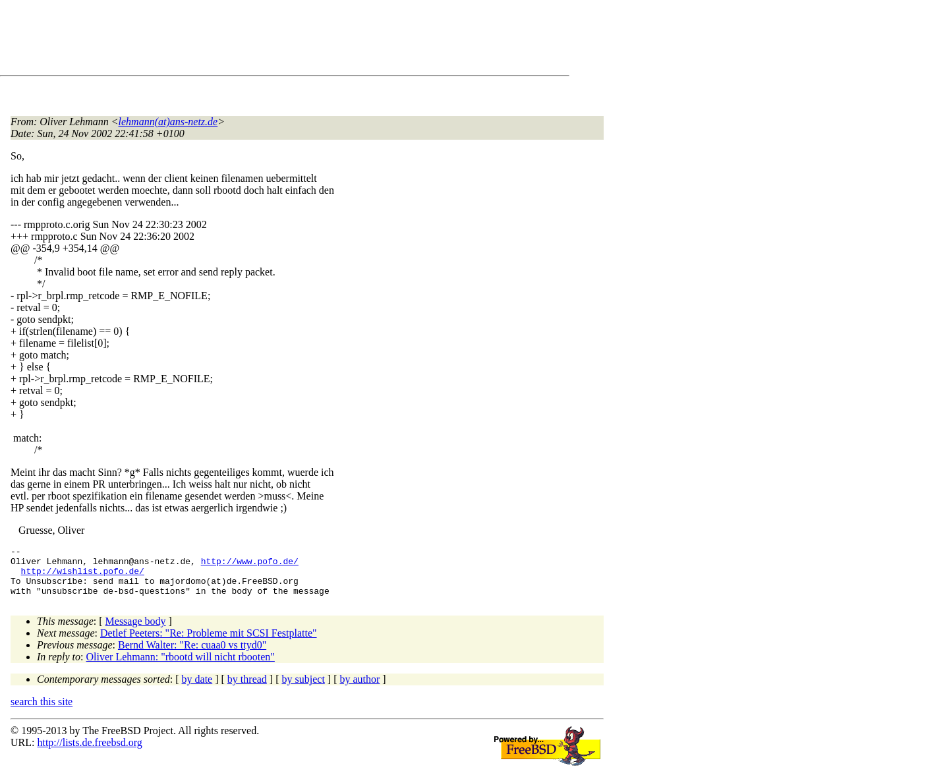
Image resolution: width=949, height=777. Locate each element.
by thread (247, 689)
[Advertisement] (250, 40)
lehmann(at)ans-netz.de (168, 121)
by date (197, 689)
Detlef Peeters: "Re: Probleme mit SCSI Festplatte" (208, 642)
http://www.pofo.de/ (250, 565)
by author (359, 689)
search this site (41, 711)
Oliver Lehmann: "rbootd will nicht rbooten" (180, 666)
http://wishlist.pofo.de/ (82, 577)
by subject (303, 689)
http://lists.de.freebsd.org (89, 752)
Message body (135, 631)
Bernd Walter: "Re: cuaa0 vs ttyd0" (192, 654)
